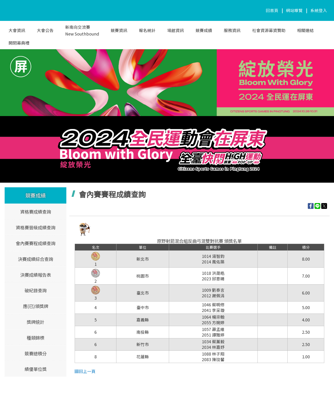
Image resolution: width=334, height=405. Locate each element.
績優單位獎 (36, 369)
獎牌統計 (35, 321)
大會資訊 (17, 30)
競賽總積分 (36, 353)
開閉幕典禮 (19, 43)
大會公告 (45, 30)
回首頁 (272, 10)
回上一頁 (85, 371)
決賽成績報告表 (35, 274)
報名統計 (147, 30)
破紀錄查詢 (36, 290)
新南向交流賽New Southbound (82, 30)
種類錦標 (35, 337)
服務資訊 (232, 30)
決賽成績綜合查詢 (35, 259)
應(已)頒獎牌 (35, 306)
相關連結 (305, 30)
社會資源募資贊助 (269, 30)
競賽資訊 (119, 30)
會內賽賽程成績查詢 (35, 243)
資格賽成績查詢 (35, 211)
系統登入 (318, 10)
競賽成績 (204, 30)
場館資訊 (175, 30)
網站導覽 (294, 10)
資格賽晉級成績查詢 (35, 227)
